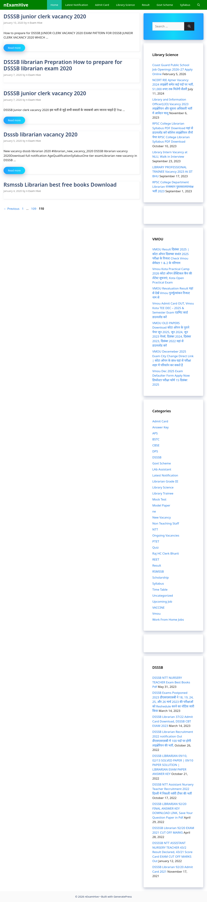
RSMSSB (158, 571)
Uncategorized (162, 595)
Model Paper (161, 505)
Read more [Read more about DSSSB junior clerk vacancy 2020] (14, 47)
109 (34, 209)
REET (155, 559)
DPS (155, 451)
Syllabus (185, 5)
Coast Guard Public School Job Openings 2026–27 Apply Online (172, 69)
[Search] (189, 26)
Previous (11, 209)
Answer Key (160, 427)
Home (54, 5)
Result (146, 5)
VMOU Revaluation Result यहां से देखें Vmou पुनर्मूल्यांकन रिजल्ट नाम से (172, 292)
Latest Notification (76, 5)
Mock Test (159, 499)
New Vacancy (161, 517)
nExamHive (16, 5)
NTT (155, 529)
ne (154, 511)
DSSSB (156, 457)
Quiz (155, 547)
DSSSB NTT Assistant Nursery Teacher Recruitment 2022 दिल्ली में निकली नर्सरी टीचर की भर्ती (173, 788)
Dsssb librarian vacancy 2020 (40, 134)
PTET (155, 541)
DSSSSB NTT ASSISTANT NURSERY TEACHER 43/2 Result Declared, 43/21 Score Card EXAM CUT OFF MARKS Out (172, 852)
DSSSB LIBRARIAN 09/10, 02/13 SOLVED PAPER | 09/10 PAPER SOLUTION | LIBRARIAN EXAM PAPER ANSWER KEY (172, 765)
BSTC (155, 439)
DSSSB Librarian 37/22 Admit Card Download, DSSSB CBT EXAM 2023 (172, 721)
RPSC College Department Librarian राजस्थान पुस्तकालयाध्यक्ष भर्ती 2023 (173, 186)
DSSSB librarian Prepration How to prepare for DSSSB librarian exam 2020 (63, 65)
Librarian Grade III (165, 481)
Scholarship (160, 577)
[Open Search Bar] (198, 5)
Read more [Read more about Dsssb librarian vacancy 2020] (14, 170)
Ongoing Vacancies (165, 535)
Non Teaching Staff (165, 523)
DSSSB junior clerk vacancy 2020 (45, 16)
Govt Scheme (165, 5)
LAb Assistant (161, 469)
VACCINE (158, 607)
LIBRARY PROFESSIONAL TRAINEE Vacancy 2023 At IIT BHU (172, 171)
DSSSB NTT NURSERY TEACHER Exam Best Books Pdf (171, 682)
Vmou (156, 613)
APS (155, 433)
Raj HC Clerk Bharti (165, 553)
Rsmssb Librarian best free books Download (60, 184)
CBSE (156, 445)
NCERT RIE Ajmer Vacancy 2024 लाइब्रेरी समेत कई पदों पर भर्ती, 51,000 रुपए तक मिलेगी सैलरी (173, 84)
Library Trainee (162, 493)
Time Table (160, 589)
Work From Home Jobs (168, 619)
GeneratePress (123, 896)
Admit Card (102, 5)
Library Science (125, 5)
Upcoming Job (162, 601)
